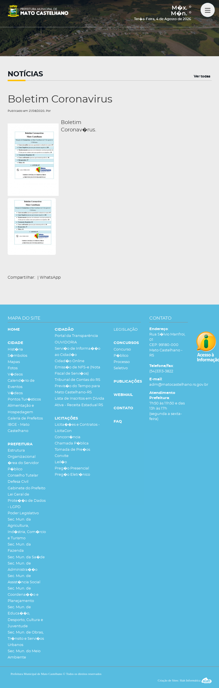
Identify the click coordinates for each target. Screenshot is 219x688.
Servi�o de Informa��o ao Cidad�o (77, 352)
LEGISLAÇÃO (126, 330)
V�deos (15, 374)
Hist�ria (15, 349)
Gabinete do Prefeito (26, 488)
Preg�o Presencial (72, 468)
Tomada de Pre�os (72, 450)
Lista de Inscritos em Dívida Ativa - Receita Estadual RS (79, 402)
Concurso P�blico (122, 353)
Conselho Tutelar (23, 475)
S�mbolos (17, 356)
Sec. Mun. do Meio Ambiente (24, 654)
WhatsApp (50, 278)
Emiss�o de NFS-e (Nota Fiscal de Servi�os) (77, 371)
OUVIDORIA (66, 342)
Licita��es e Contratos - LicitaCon (77, 428)
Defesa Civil (18, 482)
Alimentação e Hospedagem (21, 409)
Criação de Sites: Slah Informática (185, 680)
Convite (62, 456)
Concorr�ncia (67, 437)
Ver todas (202, 76)
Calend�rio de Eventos (21, 384)
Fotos (13, 368)
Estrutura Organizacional (21, 454)
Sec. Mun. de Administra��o (22, 567)
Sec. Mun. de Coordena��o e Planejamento (23, 595)
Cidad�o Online (69, 361)
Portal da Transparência (76, 336)
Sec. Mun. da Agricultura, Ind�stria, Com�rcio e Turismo (27, 529)
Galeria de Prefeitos (25, 418)
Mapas (14, 362)
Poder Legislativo (23, 513)
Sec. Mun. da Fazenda (19, 548)
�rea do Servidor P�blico (23, 466)
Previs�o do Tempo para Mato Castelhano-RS (77, 389)
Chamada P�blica (72, 443)
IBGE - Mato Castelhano (18, 428)
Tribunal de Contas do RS (77, 380)
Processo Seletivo (122, 365)
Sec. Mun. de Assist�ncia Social (24, 579)
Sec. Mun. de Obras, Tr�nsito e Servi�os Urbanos (26, 639)
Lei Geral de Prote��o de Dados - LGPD (27, 501)
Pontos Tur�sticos (24, 399)
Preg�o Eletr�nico (72, 475)
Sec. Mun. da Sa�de (26, 557)
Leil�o (61, 462)
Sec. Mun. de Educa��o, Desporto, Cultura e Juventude (25, 616)
